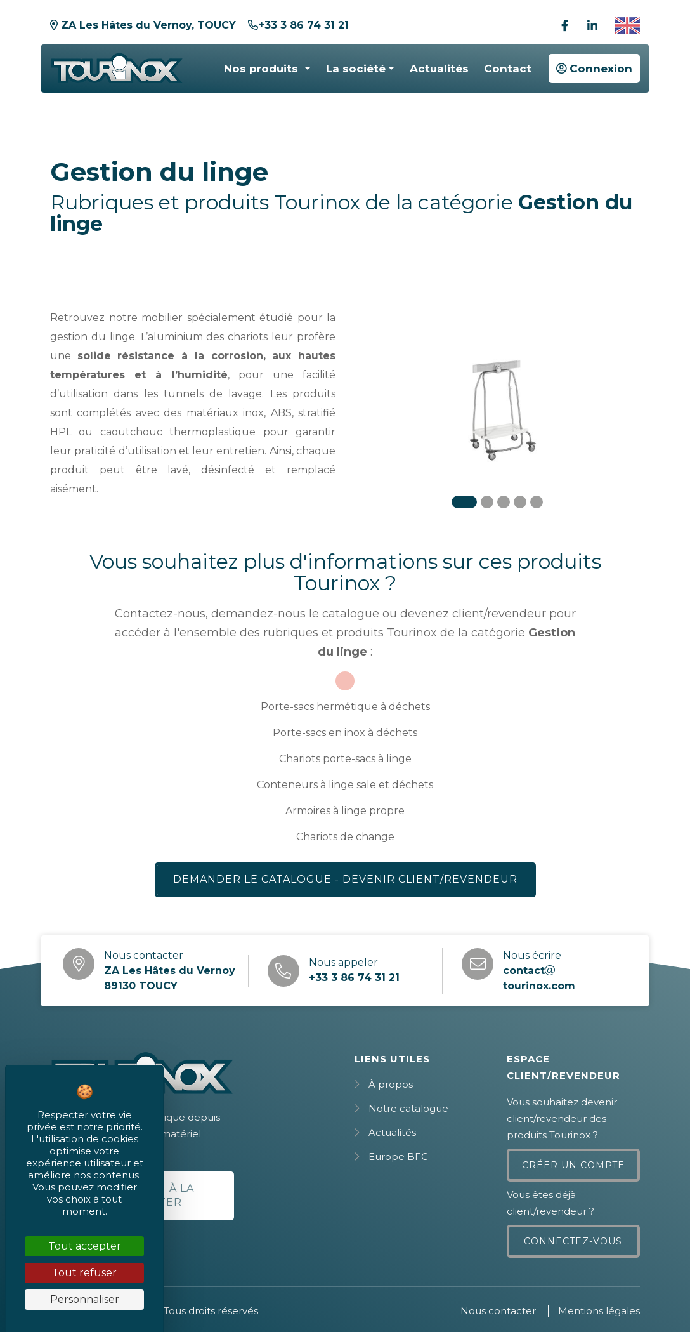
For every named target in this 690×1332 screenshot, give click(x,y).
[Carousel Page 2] (487, 502)
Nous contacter (498, 1311)
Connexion (594, 68)
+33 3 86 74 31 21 (298, 25)
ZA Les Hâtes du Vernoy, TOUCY (143, 25)
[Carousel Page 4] (520, 502)
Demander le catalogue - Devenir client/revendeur (345, 879)
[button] (267, 68)
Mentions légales (599, 1311)
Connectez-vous (573, 1241)
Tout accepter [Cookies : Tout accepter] (84, 1246)
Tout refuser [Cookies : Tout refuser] (84, 1273)
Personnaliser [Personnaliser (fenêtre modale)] (84, 1299)
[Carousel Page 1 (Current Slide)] (464, 502)
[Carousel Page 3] (503, 502)
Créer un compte (573, 1165)
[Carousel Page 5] (536, 502)
